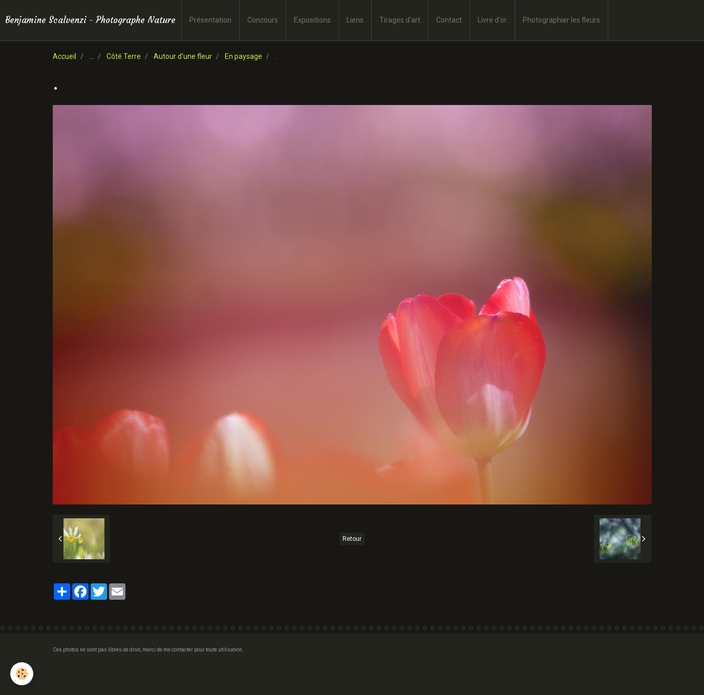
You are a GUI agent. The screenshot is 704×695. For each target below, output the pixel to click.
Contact (449, 20)
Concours (262, 20)
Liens (355, 20)
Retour (352, 538)
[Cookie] (21, 673)
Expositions (312, 20)
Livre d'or (492, 20)
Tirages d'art (399, 20)
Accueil (64, 56)
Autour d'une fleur (183, 56)
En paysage (243, 56)
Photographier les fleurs (561, 20)
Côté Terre (123, 56)
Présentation (210, 20)
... (91, 56)
